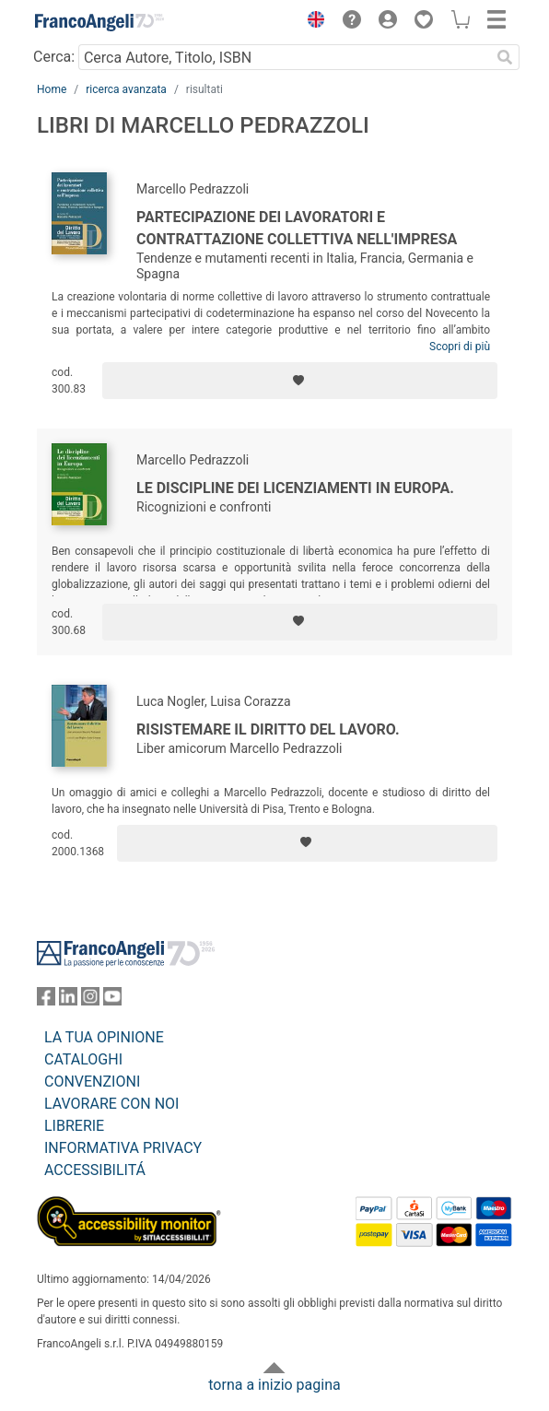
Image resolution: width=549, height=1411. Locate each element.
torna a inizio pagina (274, 1384)
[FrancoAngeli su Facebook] (46, 1000)
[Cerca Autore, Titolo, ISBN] (284, 57)
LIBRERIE (74, 1126)
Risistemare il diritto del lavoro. (268, 729)
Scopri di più (459, 346)
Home (51, 89)
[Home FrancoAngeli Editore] (99, 22)
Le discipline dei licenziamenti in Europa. (295, 488)
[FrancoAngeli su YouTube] (112, 1000)
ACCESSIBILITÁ (95, 1170)
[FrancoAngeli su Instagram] (90, 1000)
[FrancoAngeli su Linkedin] (68, 1000)
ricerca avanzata (126, 89)
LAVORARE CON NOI (111, 1103)
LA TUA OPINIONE (104, 1037)
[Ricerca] (505, 57)
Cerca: (54, 56)
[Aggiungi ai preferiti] (299, 380)
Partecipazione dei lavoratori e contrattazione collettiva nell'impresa (296, 228)
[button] (311, 22)
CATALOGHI (83, 1059)
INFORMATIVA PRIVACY (123, 1148)
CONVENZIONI (92, 1081)
